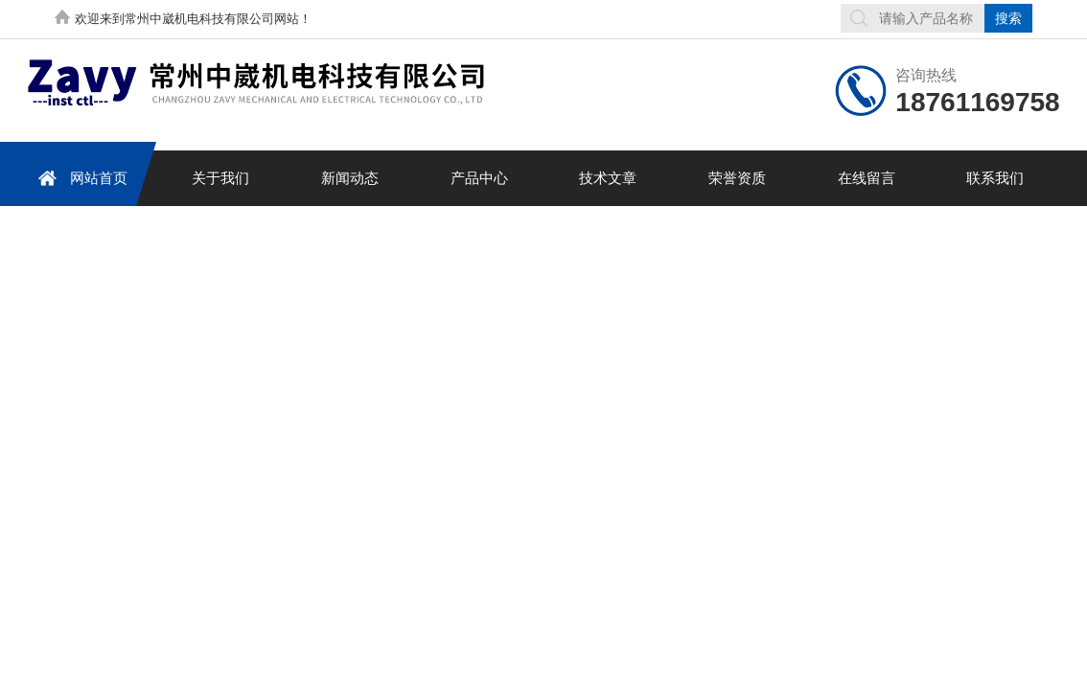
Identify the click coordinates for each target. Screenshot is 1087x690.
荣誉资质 (737, 178)
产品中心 (479, 178)
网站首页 (79, 178)
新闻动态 (350, 178)
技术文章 (607, 178)
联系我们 (995, 178)
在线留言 (866, 178)
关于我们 (220, 178)
